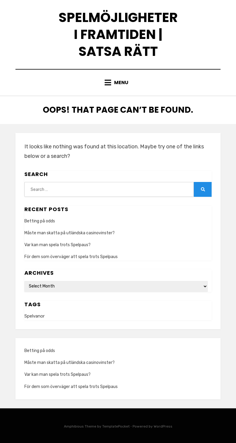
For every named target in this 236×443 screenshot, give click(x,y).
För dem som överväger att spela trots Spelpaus (71, 256)
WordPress (163, 426)
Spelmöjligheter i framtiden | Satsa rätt (118, 34)
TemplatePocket (116, 426)
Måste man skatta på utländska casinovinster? (69, 232)
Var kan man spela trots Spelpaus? (57, 244)
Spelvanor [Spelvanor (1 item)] (34, 316)
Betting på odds (39, 221)
